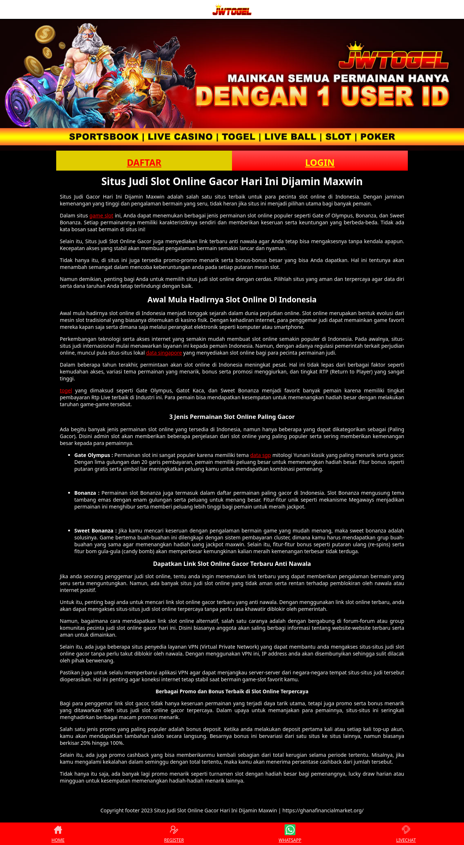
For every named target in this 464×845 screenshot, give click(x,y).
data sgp (260, 455)
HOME (58, 833)
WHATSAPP (290, 833)
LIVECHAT (406, 833)
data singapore (164, 352)
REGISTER (174, 833)
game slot (101, 215)
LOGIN (320, 162)
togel (66, 390)
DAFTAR (144, 162)
